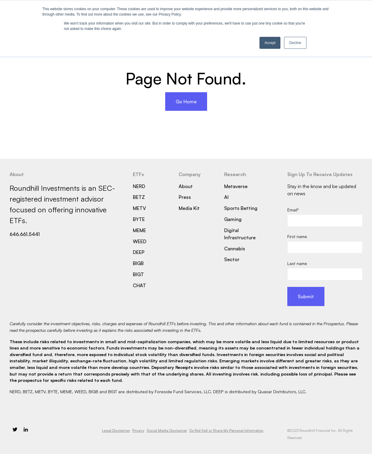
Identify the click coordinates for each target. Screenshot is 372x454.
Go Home (186, 102)
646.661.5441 (25, 234)
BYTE (139, 219)
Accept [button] (270, 43)
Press (185, 197)
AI (226, 197)
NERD (139, 186)
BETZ (139, 197)
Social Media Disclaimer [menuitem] (167, 430)
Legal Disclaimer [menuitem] (116, 430)
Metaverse (236, 186)
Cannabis (234, 249)
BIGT (138, 274)
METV (139, 208)
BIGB (138, 263)
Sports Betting (240, 208)
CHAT (139, 285)
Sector (231, 259)
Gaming (233, 219)
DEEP (139, 252)
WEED (139, 241)
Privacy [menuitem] (138, 430)
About (186, 186)
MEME (139, 230)
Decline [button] (295, 43)
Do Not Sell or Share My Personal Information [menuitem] (226, 430)
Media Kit (189, 208)
